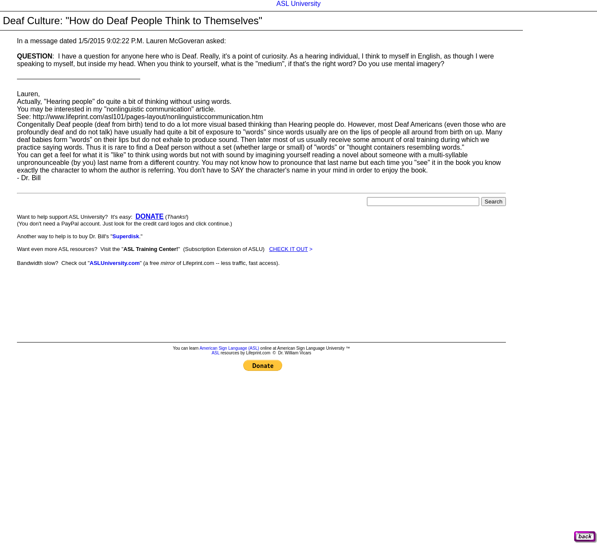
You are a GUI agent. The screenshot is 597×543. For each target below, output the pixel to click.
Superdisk (125, 236)
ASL (215, 353)
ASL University (298, 3)
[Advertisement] (171, 277)
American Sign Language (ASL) (229, 348)
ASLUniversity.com (115, 263)
